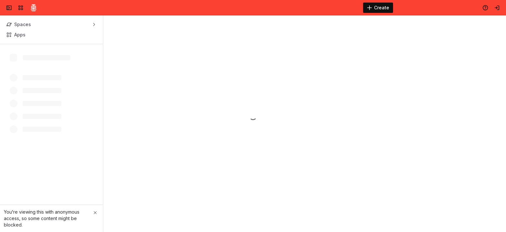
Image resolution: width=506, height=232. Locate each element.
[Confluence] (33, 8)
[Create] (378, 8)
